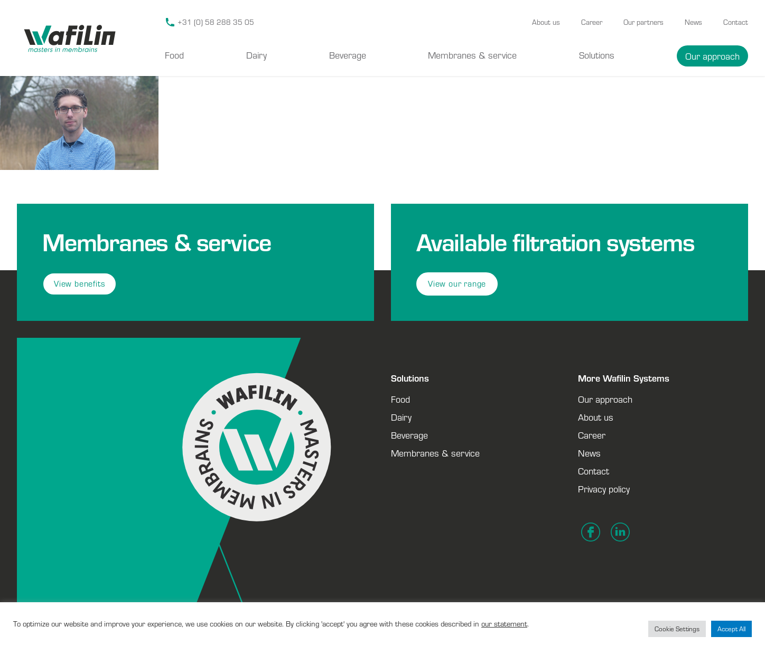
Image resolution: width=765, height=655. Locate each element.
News (693, 22)
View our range (457, 284)
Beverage (347, 55)
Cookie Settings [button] (677, 629)
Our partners (643, 22)
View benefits (79, 284)
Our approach (712, 56)
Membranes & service (472, 55)
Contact (735, 22)
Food (174, 55)
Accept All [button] (731, 629)
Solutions (596, 55)
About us (546, 22)
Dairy (256, 55)
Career (591, 22)
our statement (504, 623)
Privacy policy (604, 489)
